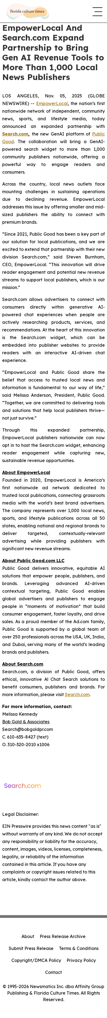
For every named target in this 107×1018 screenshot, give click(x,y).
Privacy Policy (81, 960)
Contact (53, 972)
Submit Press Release (31, 948)
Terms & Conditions (79, 948)
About (27, 936)
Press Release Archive (63, 936)
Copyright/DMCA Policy (36, 960)
